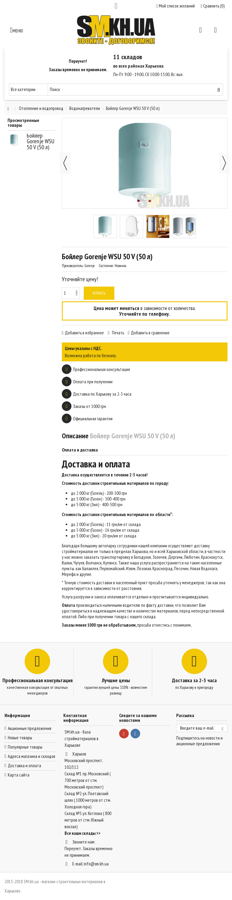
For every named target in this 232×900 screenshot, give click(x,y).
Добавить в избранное (84, 333)
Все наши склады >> (83, 833)
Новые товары (20, 737)
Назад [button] (65, 163)
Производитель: (72, 265)
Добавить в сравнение (150, 333)
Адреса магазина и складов (31, 756)
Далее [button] (224, 163)
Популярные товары (25, 747)
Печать (117, 333)
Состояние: (106, 265)
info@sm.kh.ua (96, 864)
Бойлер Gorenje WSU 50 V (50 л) (40, 141)
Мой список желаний (175, 6)
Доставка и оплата (24, 765)
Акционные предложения (29, 728)
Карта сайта (18, 775)
